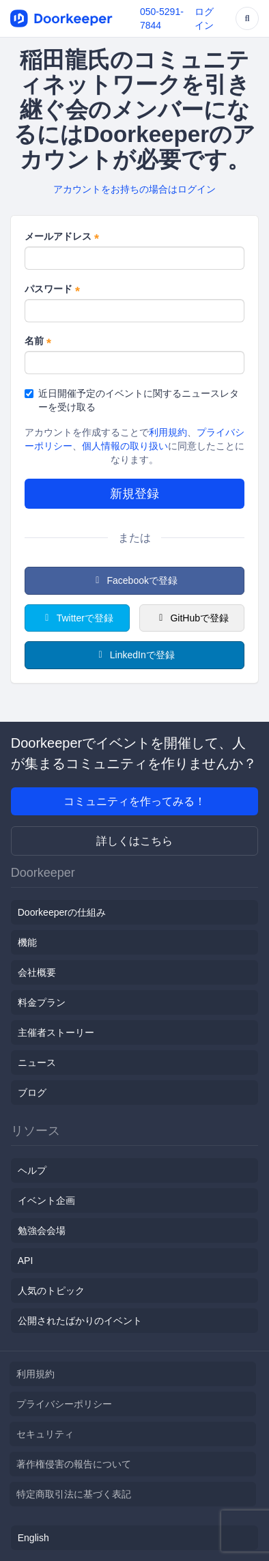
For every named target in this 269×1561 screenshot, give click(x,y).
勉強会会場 (42, 1230)
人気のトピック (51, 1290)
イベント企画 (46, 1200)
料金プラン (42, 1002)
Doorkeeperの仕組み (62, 912)
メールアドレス (62, 237)
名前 (38, 341)
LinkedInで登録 (134, 654)
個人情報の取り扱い (125, 445)
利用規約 (168, 432)
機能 (27, 942)
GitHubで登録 (192, 618)
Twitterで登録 (77, 618)
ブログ (32, 1092)
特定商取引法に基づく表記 (73, 1494)
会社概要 (37, 972)
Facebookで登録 (134, 580)
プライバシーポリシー (64, 1403)
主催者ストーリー (56, 1032)
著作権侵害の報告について (73, 1464)
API (25, 1260)
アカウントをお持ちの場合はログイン (134, 189)
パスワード (52, 289)
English (33, 1537)
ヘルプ (32, 1170)
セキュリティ (45, 1434)
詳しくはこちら (134, 841)
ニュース (37, 1062)
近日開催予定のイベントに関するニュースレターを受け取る (132, 400)
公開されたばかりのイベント (80, 1320)
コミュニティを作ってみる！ (134, 801)
